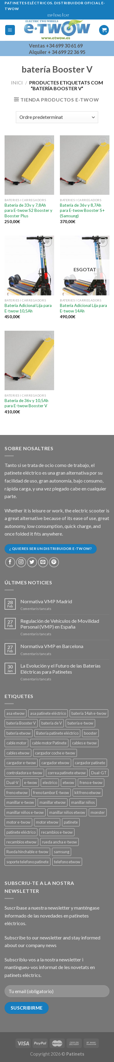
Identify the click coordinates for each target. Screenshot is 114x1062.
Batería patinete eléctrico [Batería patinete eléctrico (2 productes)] (57, 733)
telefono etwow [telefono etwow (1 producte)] (67, 861)
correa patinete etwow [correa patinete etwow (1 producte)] (67, 772)
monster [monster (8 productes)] (98, 812)
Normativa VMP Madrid (46, 601)
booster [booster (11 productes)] (90, 733)
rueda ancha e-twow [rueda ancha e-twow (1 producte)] (59, 841)
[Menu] (10, 30)
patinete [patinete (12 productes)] (71, 822)
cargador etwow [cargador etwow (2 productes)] (55, 762)
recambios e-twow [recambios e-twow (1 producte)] (57, 832)
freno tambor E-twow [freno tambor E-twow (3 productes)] (51, 792)
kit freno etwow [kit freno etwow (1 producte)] (87, 792)
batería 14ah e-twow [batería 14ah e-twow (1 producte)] (88, 713)
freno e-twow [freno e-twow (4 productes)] (91, 782)
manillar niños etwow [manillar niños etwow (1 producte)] (67, 812)
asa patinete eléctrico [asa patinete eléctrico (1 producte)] (48, 713)
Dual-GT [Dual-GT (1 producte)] (99, 772)
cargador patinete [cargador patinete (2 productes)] (90, 762)
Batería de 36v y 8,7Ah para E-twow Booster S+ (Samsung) (82, 210)
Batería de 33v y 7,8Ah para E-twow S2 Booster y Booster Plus (28, 210)
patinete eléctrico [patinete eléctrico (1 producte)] (21, 832)
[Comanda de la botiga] (57, 117)
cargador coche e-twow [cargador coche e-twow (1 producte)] (55, 752)
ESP (50, 15)
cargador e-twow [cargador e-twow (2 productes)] (21, 762)
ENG (58, 15)
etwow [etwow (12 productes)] (68, 782)
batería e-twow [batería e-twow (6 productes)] (80, 723)
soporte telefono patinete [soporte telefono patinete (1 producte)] (27, 861)
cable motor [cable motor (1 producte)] (16, 742)
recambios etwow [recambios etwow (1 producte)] (21, 841)
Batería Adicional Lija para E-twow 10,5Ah (28, 308)
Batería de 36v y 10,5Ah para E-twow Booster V (26, 403)
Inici (17, 82)
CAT (66, 15)
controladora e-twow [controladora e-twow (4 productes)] (24, 772)
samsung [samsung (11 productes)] (61, 851)
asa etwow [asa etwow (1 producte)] (15, 713)
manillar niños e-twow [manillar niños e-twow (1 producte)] (25, 812)
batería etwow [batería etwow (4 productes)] (18, 733)
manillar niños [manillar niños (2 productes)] (83, 802)
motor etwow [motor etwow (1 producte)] (47, 822)
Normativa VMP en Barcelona (51, 646)
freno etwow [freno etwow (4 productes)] (17, 792)
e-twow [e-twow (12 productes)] (30, 782)
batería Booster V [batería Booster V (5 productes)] (21, 723)
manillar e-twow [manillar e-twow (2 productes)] (20, 802)
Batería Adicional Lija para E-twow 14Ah (83, 308)
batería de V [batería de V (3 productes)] (51, 723)
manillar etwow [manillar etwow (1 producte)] (53, 802)
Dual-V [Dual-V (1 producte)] (12, 782)
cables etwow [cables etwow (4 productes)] (17, 752)
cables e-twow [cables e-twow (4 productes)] (84, 742)
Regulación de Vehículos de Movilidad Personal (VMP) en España (59, 623)
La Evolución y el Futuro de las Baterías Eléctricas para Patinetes (60, 668)
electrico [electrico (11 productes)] (50, 782)
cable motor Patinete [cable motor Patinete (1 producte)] (49, 742)
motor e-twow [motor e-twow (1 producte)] (18, 822)
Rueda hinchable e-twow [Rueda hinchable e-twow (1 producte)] (27, 851)
